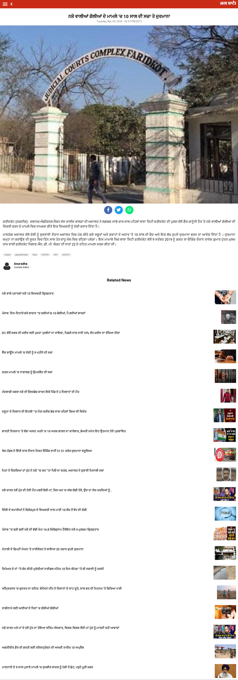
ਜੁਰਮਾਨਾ (66, 254)
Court (7, 254)
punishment (21, 254)
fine (35, 254)
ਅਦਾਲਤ (45, 254)
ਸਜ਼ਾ (55, 254)
